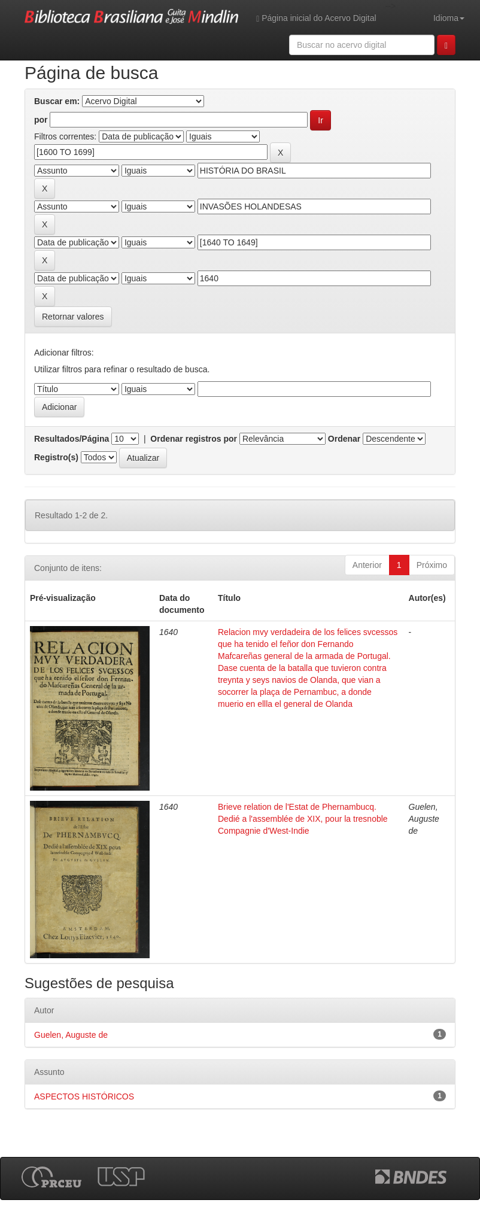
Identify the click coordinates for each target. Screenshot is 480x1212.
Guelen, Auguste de (71, 1035)
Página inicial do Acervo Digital (316, 18)
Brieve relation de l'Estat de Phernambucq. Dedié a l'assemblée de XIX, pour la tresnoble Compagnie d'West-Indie (303, 819)
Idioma (448, 18)
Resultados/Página (71, 439)
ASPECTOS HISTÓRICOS (84, 1096)
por (41, 119)
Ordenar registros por (193, 439)
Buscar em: (57, 101)
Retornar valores (73, 316)
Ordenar (344, 439)
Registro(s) (56, 457)
